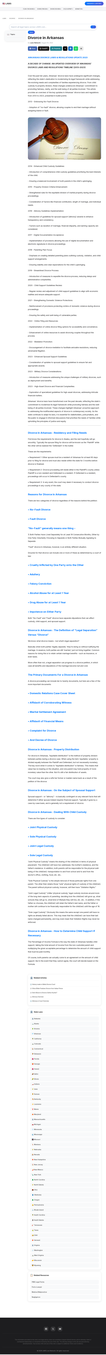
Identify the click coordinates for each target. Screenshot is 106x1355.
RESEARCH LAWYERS (94, 3)
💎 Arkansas (36, 1034)
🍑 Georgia (36, 1064)
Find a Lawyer (37, 1287)
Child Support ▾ (71, 9)
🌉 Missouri (36, 1140)
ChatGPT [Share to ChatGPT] (44, 49)
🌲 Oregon (36, 1200)
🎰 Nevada (36, 1155)
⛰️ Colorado (36, 1044)
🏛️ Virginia (36, 1246)
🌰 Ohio (34, 1190)
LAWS (4, 18)
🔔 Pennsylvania (38, 1205)
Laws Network (35, 43)
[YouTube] (60, 1329)
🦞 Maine (35, 1110)
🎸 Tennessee (37, 1226)
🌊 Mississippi (37, 1135)
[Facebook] (46, 1329)
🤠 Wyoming (36, 1266)
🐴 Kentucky (36, 1100)
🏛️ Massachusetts (38, 1120)
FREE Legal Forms (38, 1282)
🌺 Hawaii (35, 1069)
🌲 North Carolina (38, 1180)
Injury (31, 33)
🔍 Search (88, 27)
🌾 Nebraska (36, 1150)
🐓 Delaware (36, 1054)
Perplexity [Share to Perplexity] (56, 49)
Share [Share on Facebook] (33, 49)
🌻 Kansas (36, 1095)
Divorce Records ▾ (56, 9)
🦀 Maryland (36, 1115)
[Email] (81, 49)
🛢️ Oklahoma (36, 1195)
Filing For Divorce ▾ (24, 9)
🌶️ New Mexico (37, 1170)
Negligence (36, 1298)
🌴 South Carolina (38, 1216)
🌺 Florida (35, 1059)
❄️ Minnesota (37, 1130)
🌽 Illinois (35, 1079)
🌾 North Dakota (38, 1185)
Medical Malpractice (39, 1293)
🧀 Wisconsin (37, 1261)
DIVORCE (12, 18)
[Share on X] (65, 49)
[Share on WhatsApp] (76, 49)
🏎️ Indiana (36, 1084)
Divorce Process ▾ (40, 9)
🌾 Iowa (35, 1090)
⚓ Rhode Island (38, 1210)
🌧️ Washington (37, 1251)
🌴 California (36, 1039)
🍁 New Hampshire (39, 1160)
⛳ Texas (35, 1231)
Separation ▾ (84, 9)
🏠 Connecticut (37, 1049)
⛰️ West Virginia (38, 1256)
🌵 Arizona (36, 1029)
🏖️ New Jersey (37, 1165)
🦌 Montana (36, 1145)
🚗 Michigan (36, 1125)
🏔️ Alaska (35, 1024)
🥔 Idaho (35, 1074)
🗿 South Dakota (38, 1221)
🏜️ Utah (35, 1236)
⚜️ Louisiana (36, 1105)
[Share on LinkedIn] (70, 49)
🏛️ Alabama (36, 1019)
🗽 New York (36, 1175)
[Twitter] (53, 1329)
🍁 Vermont (36, 1241)
